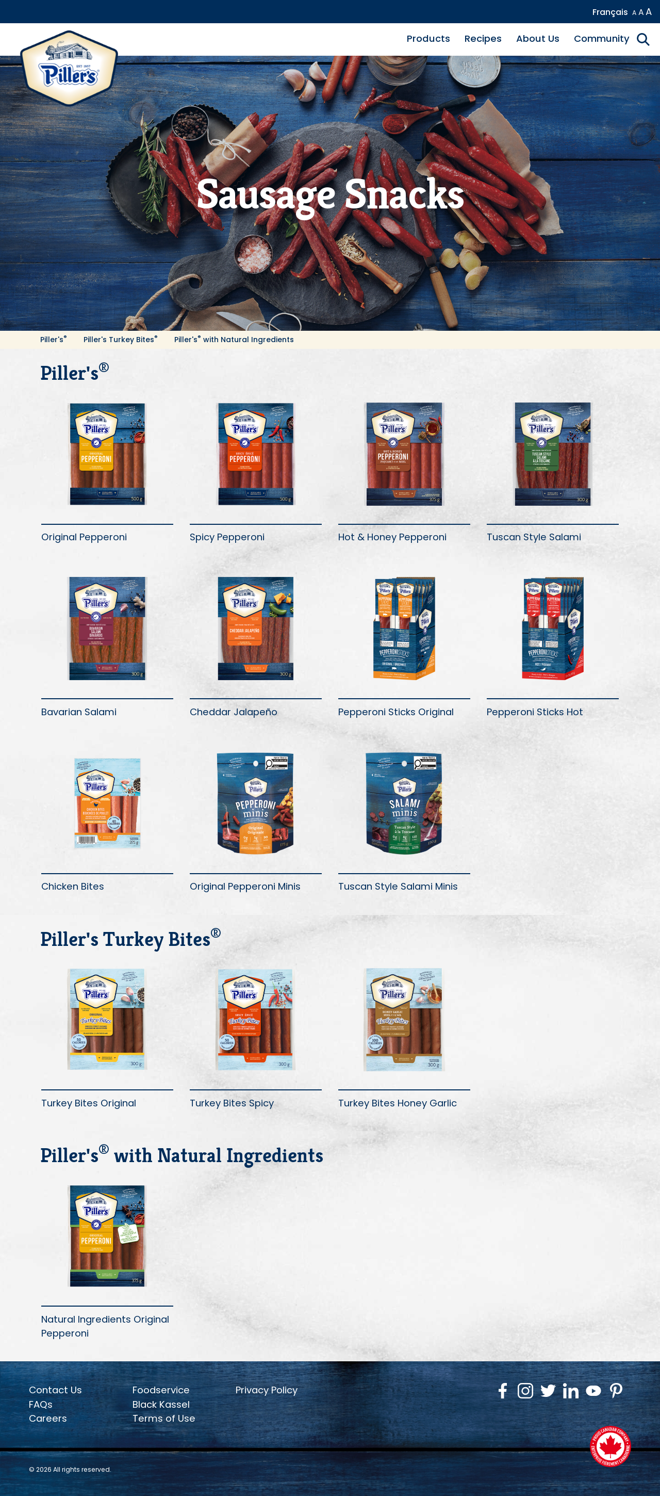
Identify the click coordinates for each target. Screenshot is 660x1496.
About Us (537, 38)
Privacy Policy (267, 1390)
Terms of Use (164, 1418)
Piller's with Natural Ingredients (234, 339)
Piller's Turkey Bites (121, 339)
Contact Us (55, 1390)
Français (610, 12)
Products (428, 38)
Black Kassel (161, 1404)
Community (602, 38)
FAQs (41, 1404)
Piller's (53, 339)
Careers (48, 1418)
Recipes (483, 38)
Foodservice (161, 1390)
